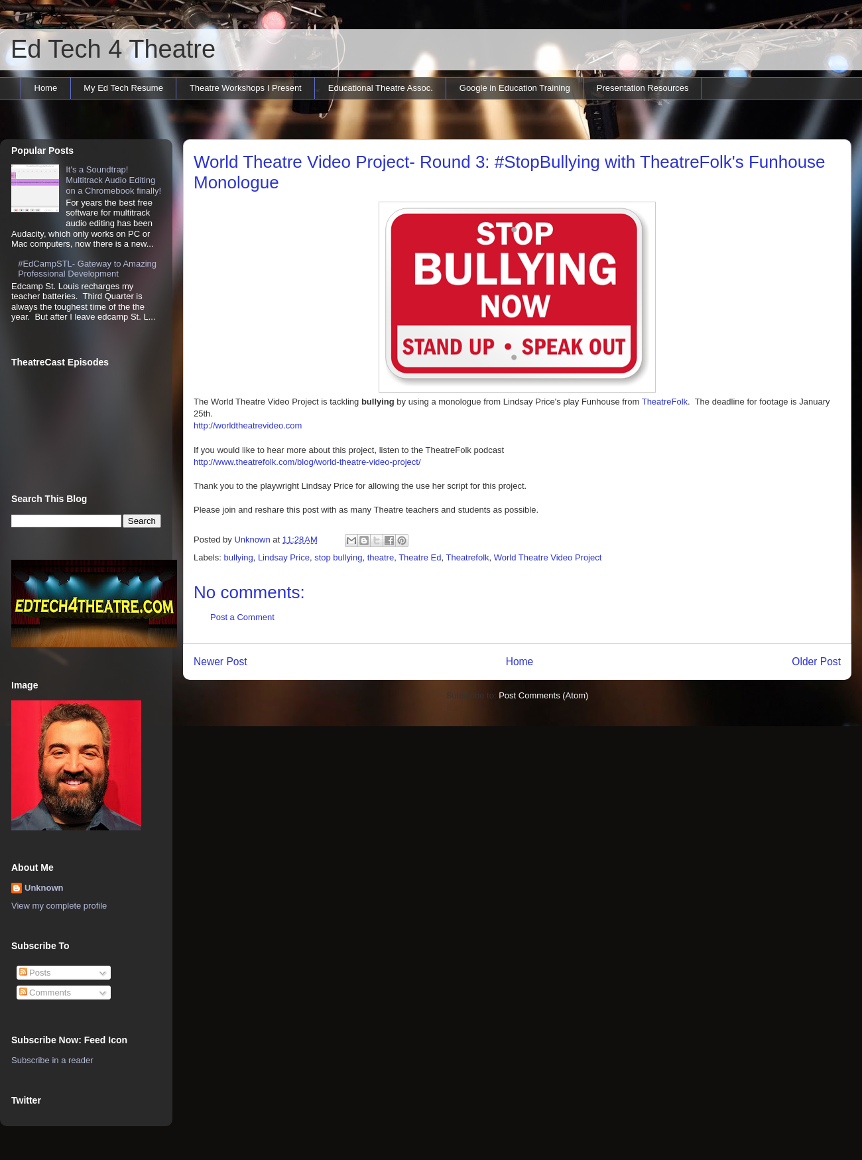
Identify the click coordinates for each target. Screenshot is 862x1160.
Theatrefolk (467, 557)
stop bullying (338, 557)
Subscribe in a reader (52, 1060)
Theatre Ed (420, 557)
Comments (45, 993)
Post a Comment (242, 617)
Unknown (44, 888)
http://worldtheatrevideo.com (248, 425)
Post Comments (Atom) (543, 695)
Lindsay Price (284, 557)
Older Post (816, 661)
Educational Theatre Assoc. (380, 88)
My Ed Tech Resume (123, 88)
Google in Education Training (515, 88)
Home (46, 88)
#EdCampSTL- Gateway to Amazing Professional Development (87, 269)
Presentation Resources (643, 88)
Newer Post (220, 661)
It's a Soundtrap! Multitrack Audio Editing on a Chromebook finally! (113, 179)
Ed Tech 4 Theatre (113, 49)
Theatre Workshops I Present (246, 88)
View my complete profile (59, 906)
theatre (380, 557)
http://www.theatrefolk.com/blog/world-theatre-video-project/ (307, 462)
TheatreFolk (665, 402)
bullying (238, 557)
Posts (35, 973)
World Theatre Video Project (548, 557)
